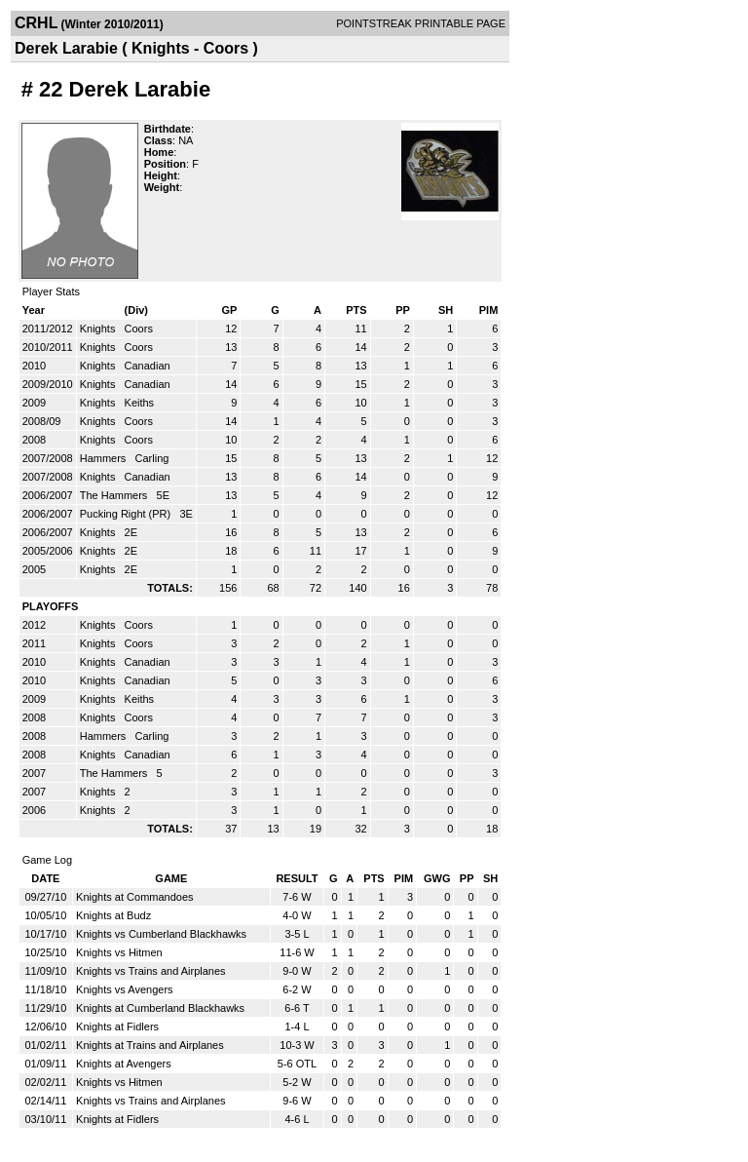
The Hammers (115, 495)
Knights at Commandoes (134, 897)
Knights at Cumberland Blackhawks (160, 1008)
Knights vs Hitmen (119, 952)
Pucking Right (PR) (127, 514)
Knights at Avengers (123, 1063)
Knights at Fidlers (117, 1026)
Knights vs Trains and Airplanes (150, 971)
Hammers (105, 458)
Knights (99, 328)
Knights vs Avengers (124, 989)
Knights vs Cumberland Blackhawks (161, 934)
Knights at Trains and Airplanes (150, 1045)
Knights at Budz (113, 915)
